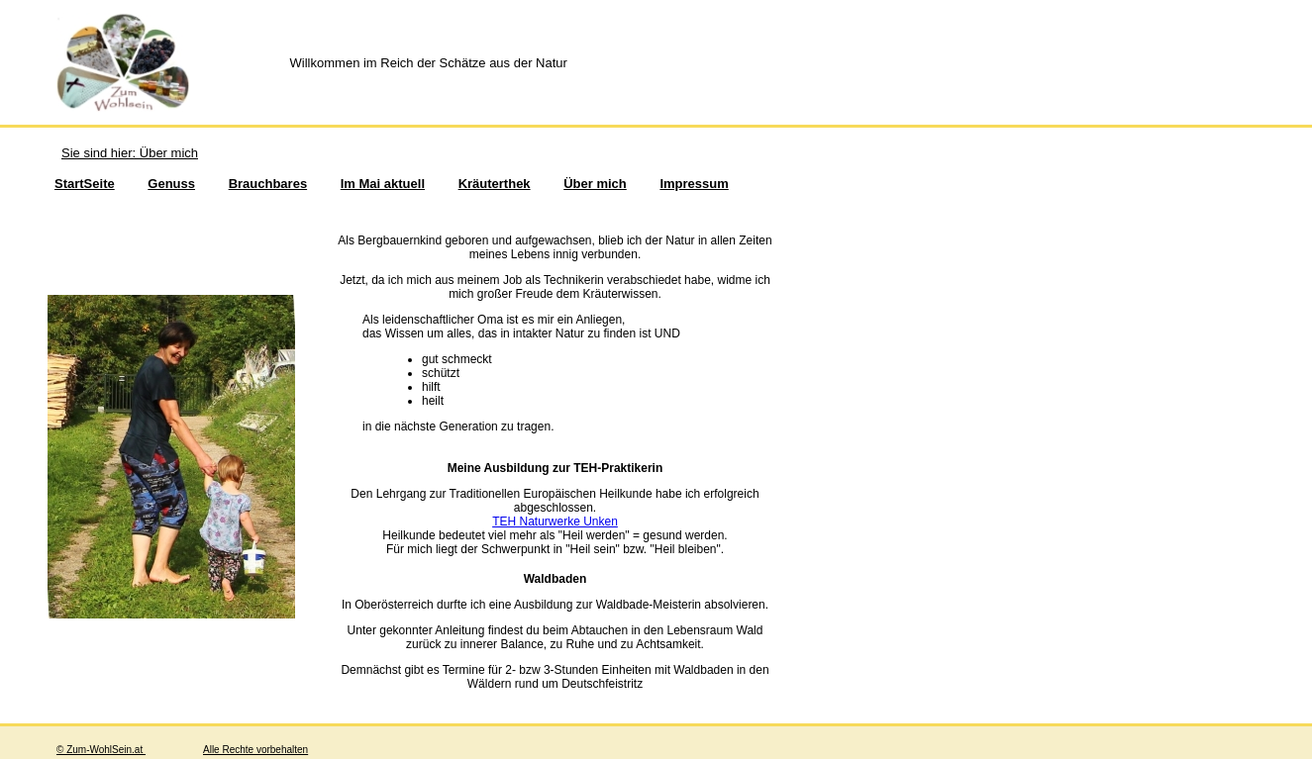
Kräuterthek (494, 183)
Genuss (171, 183)
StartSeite (84, 183)
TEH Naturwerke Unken (555, 521)
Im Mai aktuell (383, 183)
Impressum (693, 183)
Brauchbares (268, 183)
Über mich (595, 183)
